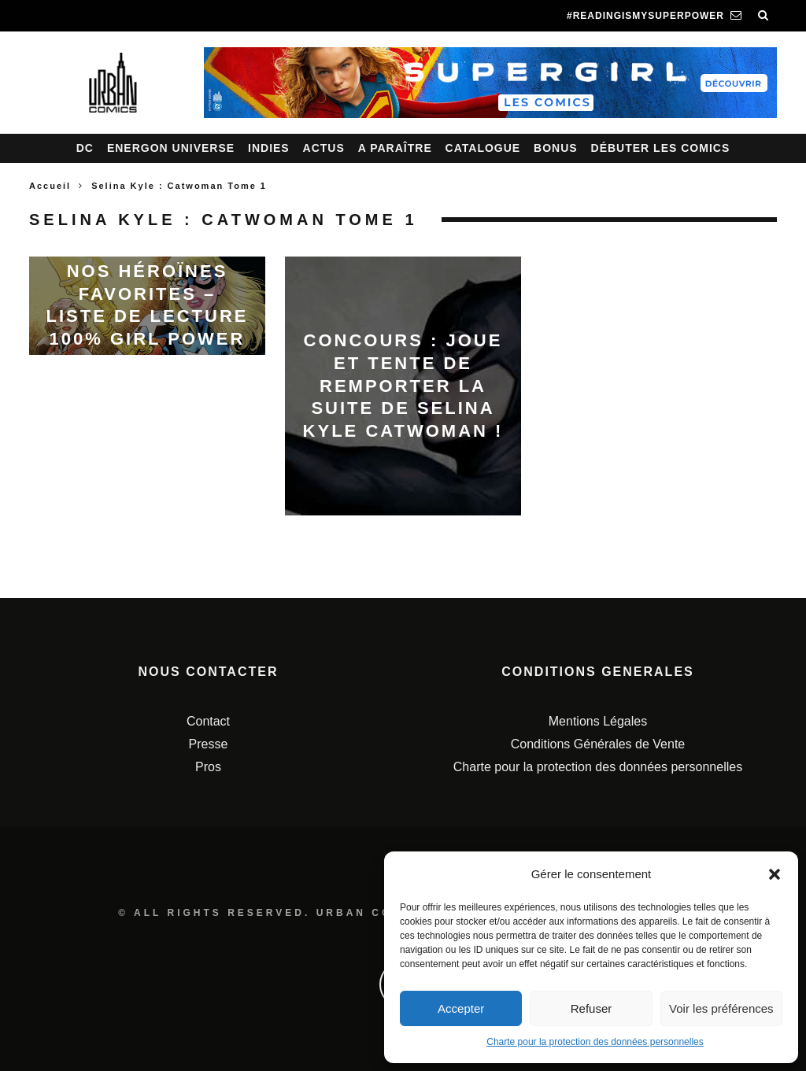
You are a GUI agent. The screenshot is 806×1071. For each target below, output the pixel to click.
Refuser (591, 1008)
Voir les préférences (721, 1008)
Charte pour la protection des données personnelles (595, 1041)
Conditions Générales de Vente (598, 744)
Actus (324, 148)
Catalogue (483, 148)
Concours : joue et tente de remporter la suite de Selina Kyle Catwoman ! (403, 385)
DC (85, 148)
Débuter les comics (660, 148)
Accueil (50, 185)
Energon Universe (171, 148)
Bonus (556, 148)
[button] (774, 874)
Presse (208, 744)
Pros (208, 767)
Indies (269, 148)
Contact (208, 721)
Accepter (461, 1008)
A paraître (395, 148)
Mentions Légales (598, 721)
